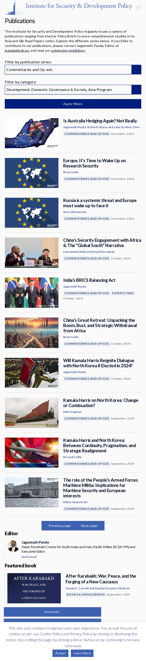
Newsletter (52, 612)
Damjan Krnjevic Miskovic (112, 588)
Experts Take (123, 293)
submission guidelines (68, 50)
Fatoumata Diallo (74, 251)
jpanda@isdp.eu (17, 50)
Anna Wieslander (75, 212)
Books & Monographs (86, 594)
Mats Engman (72, 412)
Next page (89, 526)
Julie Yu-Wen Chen (127, 127)
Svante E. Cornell (77, 588)
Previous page (60, 526)
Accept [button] (60, 653)
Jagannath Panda (74, 127)
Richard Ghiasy (97, 127)
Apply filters (73, 104)
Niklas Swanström (75, 502)
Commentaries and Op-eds (86, 134)
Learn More (82, 653)
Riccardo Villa (72, 457)
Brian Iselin (71, 172)
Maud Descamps (103, 251)
